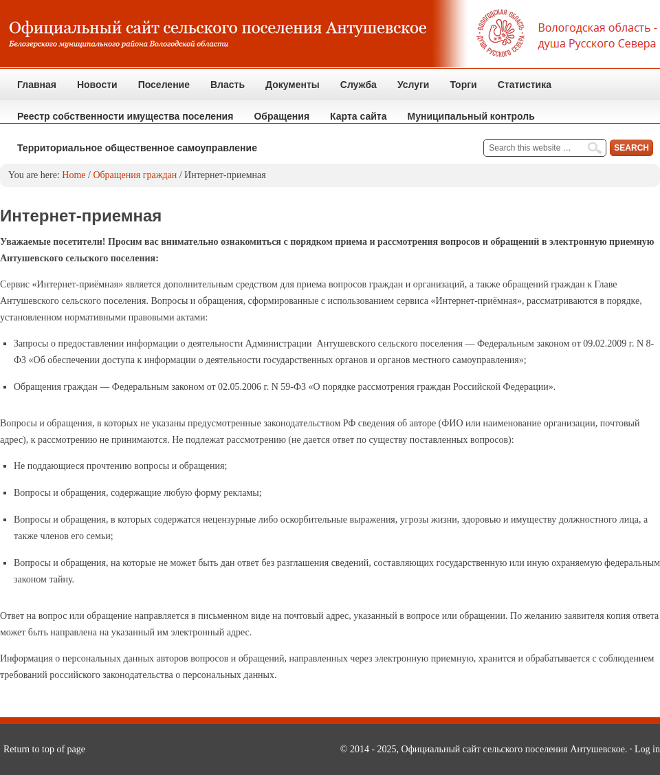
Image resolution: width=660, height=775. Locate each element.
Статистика (519, 89)
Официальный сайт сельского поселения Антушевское (330, 34)
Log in (647, 749)
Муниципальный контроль (466, 121)
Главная (36, 84)
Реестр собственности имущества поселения (125, 116)
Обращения (276, 121)
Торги (457, 89)
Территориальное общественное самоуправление (137, 147)
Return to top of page (44, 749)
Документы (287, 89)
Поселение (159, 89)
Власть (222, 89)
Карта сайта (358, 116)
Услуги (413, 84)
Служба (353, 89)
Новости (97, 84)
